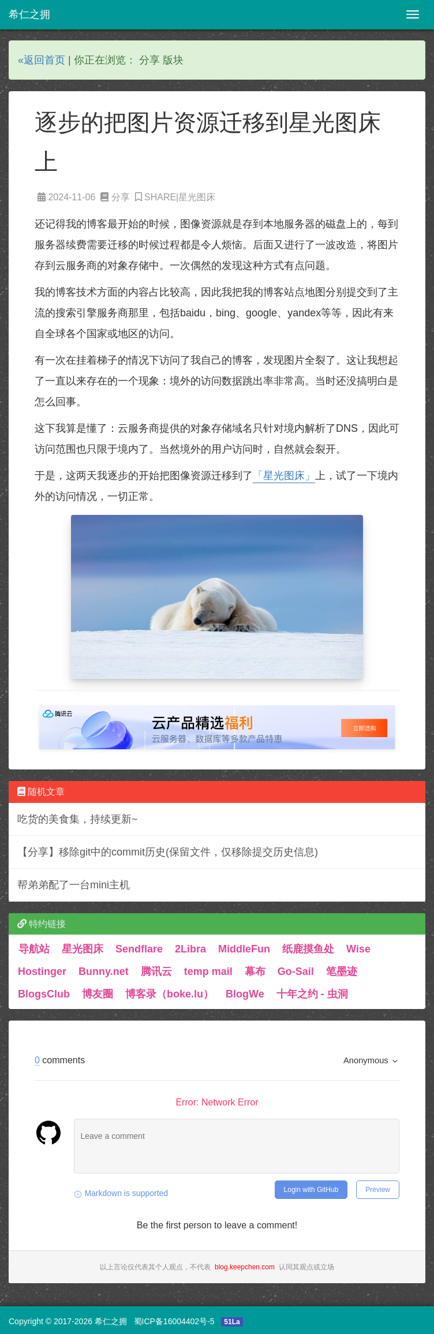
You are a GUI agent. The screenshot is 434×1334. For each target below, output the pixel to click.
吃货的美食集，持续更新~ (77, 819)
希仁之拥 (29, 14)
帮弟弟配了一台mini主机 (73, 885)
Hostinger (42, 971)
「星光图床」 (284, 475)
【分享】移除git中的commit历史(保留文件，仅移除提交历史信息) (167, 852)
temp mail (208, 971)
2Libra (190, 949)
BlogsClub (44, 994)
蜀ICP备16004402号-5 (174, 1321)
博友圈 (97, 994)
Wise (358, 949)
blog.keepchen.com (245, 1267)
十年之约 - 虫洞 (312, 994)
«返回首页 (41, 60)
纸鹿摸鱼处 (308, 949)
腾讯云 (156, 971)
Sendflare (139, 949)
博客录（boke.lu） (169, 994)
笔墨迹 (341, 971)
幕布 (255, 971)
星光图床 (82, 949)
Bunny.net (103, 971)
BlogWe (245, 994)
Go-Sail (296, 971)
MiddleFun (244, 949)
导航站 (34, 949)
